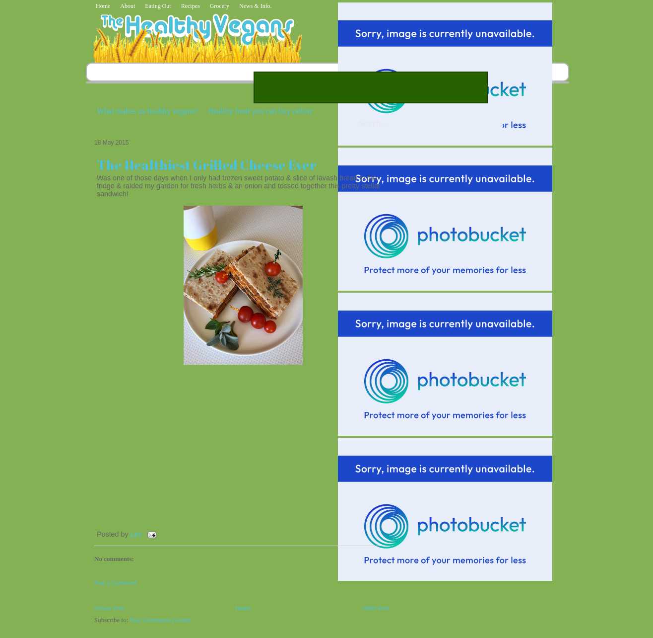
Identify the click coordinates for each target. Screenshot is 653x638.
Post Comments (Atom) (161, 620)
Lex (137, 534)
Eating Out (158, 5)
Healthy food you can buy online (260, 111)
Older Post (376, 608)
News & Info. (255, 5)
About (127, 5)
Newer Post (109, 608)
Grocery (219, 5)
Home (103, 5)
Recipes (190, 5)
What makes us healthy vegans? (147, 111)
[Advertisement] (371, 87)
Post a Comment (115, 582)
